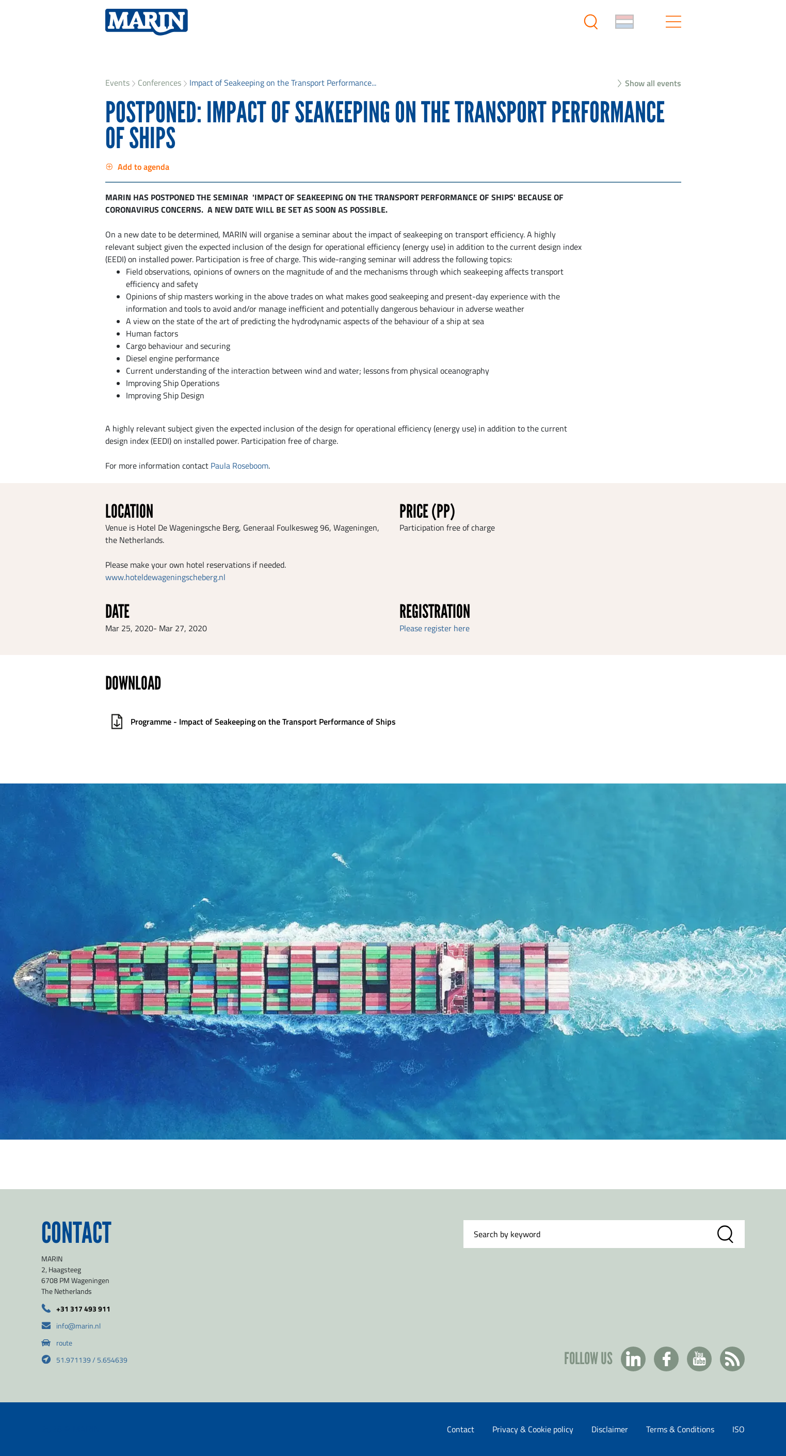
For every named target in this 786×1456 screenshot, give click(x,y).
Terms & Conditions (680, 1429)
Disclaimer (609, 1429)
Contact (460, 1429)
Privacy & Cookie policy (532, 1429)
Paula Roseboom (239, 465)
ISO (738, 1429)
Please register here (434, 628)
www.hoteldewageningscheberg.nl (165, 577)
